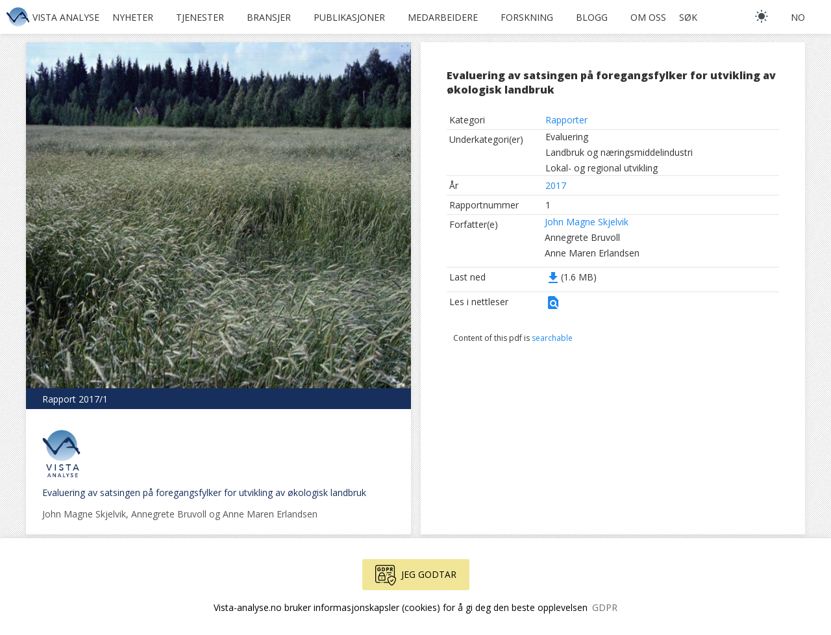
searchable (552, 337)
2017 (555, 185)
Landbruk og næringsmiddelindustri (619, 152)
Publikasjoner (349, 17)
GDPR (604, 607)
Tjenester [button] (200, 17)
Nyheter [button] (132, 17)
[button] (553, 307)
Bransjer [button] (269, 17)
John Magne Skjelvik (586, 222)
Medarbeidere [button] (443, 17)
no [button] (798, 17)
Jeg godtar (415, 575)
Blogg (592, 17)
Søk (688, 17)
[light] (761, 16)
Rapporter (566, 120)
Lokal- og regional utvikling (601, 168)
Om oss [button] (648, 17)
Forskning (527, 17)
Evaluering (566, 137)
